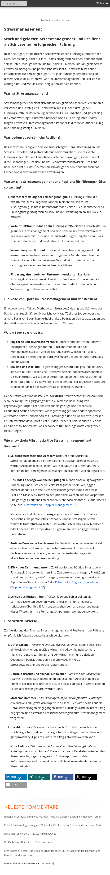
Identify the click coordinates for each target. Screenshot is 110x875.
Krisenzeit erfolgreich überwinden (77, 582)
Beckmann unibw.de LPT (18, 833)
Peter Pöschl (11, 825)
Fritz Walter (10, 850)
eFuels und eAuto (44, 842)
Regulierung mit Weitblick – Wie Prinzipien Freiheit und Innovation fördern (61, 816)
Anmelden (47, 863)
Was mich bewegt (46, 833)
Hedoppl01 (10, 816)
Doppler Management (59, 505)
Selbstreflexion (32, 505)
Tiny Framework (27, 863)
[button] (16, 777)
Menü (104, 3)
